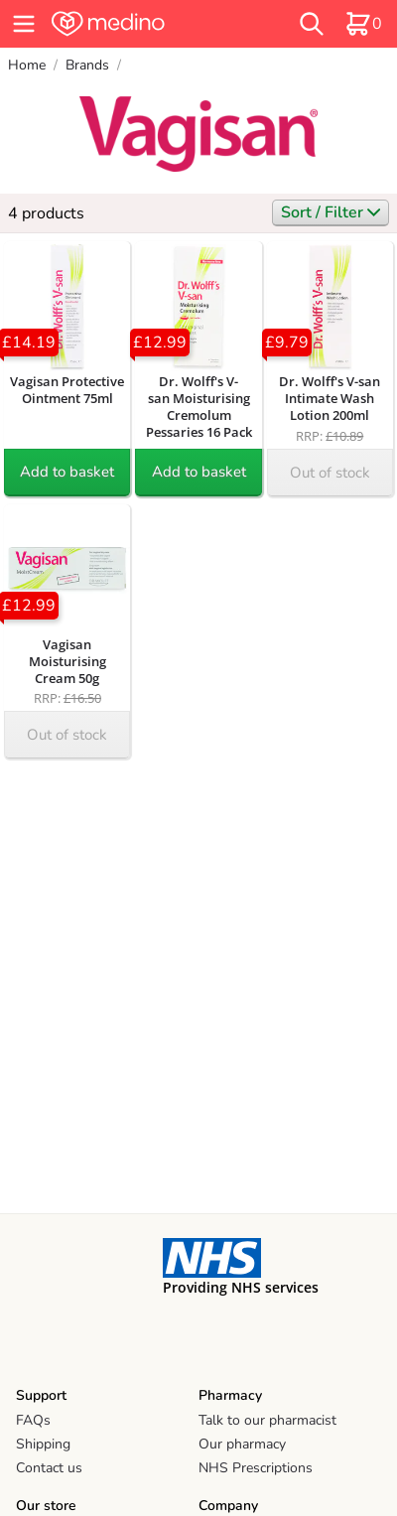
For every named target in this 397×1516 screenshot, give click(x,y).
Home (27, 65)
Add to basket (67, 472)
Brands (87, 65)
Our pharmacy (242, 1444)
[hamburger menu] (24, 24)
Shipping (43, 1444)
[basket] (363, 24)
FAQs (33, 1420)
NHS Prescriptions (255, 1467)
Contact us (49, 1467)
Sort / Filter (330, 212)
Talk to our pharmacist (267, 1420)
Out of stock (330, 472)
